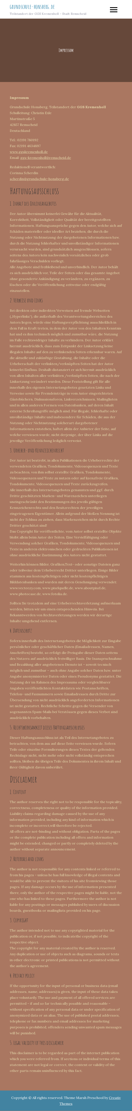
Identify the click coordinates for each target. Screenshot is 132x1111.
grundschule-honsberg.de (32, 7)
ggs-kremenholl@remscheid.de (45, 158)
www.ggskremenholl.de (29, 152)
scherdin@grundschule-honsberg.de (39, 179)
